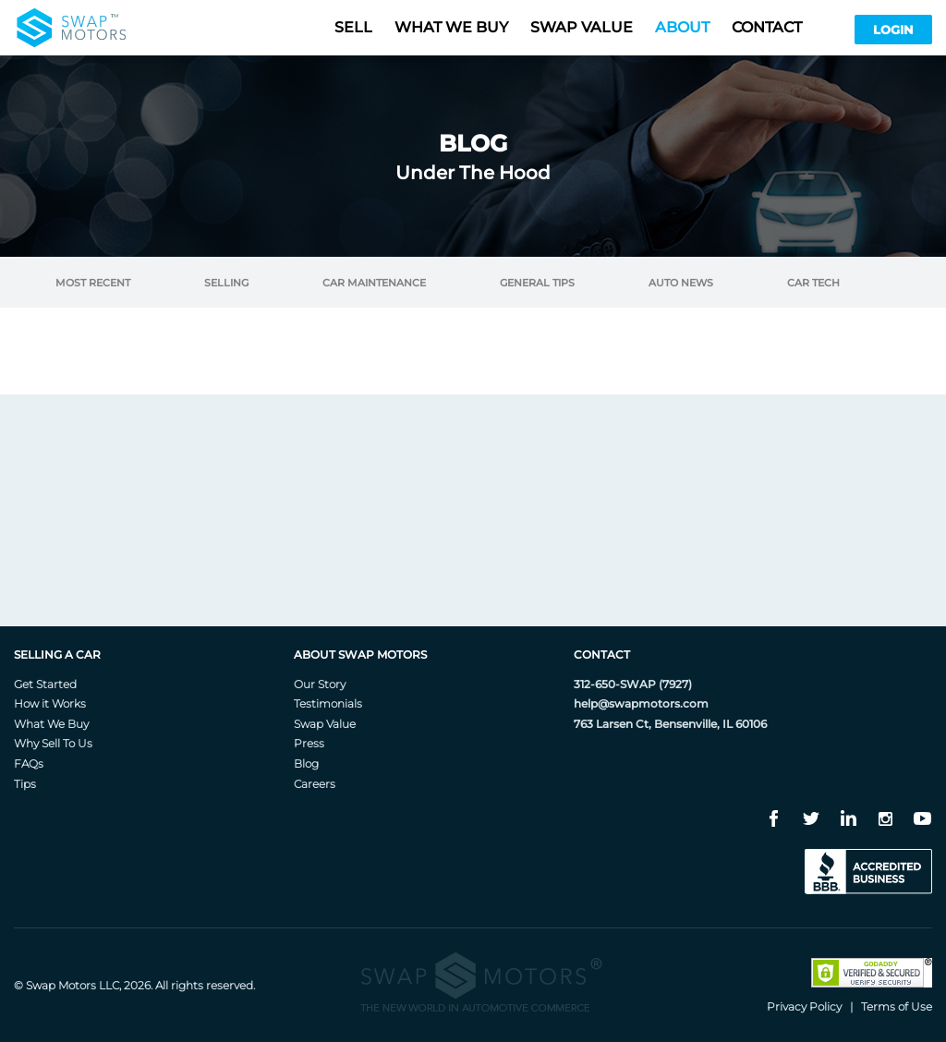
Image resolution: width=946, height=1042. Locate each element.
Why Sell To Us (53, 743)
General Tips (537, 283)
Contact (767, 27)
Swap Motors (61, 985)
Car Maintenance (374, 283)
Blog (306, 763)
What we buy (451, 27)
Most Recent (92, 283)
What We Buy (51, 724)
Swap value (581, 27)
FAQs (28, 763)
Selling (226, 283)
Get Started (45, 684)
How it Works (50, 703)
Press (309, 743)
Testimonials (328, 703)
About (682, 27)
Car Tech (813, 283)
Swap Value (325, 724)
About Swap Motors (360, 654)
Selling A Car (57, 654)
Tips (25, 784)
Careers (314, 784)
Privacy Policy (804, 1006)
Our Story (320, 684)
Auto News (681, 283)
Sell (353, 27)
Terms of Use (896, 1006)
